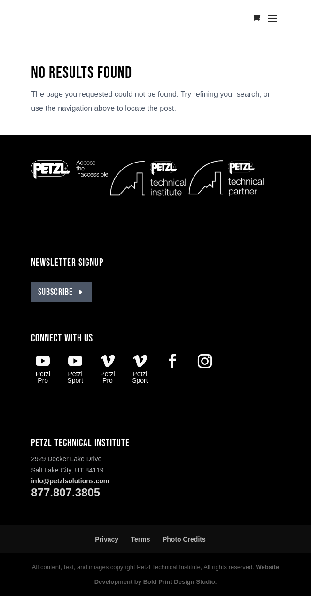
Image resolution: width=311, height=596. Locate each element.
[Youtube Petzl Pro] (42, 369)
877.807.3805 (65, 492)
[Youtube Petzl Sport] (75, 369)
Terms (140, 539)
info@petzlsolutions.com (70, 481)
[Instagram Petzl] (205, 362)
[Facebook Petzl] (172, 362)
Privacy (106, 539)
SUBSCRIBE (55, 292)
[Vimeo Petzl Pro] (107, 369)
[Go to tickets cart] (259, 19)
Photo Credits (184, 539)
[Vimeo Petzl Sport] (140, 369)
